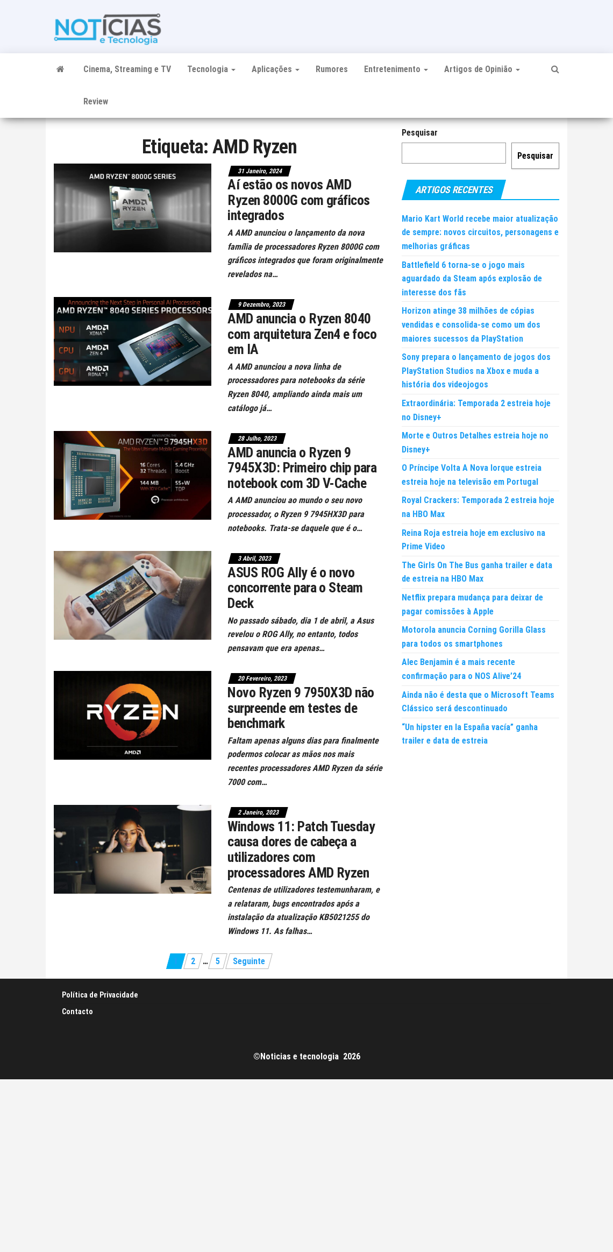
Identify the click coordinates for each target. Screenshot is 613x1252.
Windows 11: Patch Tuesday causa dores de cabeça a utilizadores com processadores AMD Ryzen (301, 849)
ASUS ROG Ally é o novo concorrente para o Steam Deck (295, 587)
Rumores (332, 69)
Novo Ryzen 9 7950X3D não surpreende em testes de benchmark (300, 707)
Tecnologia (211, 69)
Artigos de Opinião (482, 69)
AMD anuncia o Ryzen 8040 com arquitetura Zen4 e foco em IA (301, 333)
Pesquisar (420, 133)
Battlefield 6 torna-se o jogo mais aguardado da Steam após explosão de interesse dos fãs (472, 279)
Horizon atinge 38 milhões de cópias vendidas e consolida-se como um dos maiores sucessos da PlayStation (471, 324)
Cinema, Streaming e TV (127, 69)
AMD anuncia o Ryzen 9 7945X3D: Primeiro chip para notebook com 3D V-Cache (301, 467)
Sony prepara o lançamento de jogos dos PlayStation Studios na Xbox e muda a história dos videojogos (476, 371)
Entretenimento (396, 69)
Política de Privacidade (100, 995)
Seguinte (249, 961)
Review (95, 101)
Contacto (77, 1011)
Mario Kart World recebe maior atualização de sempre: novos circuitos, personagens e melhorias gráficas (480, 232)
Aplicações (276, 69)
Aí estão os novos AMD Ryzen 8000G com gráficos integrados (298, 199)
